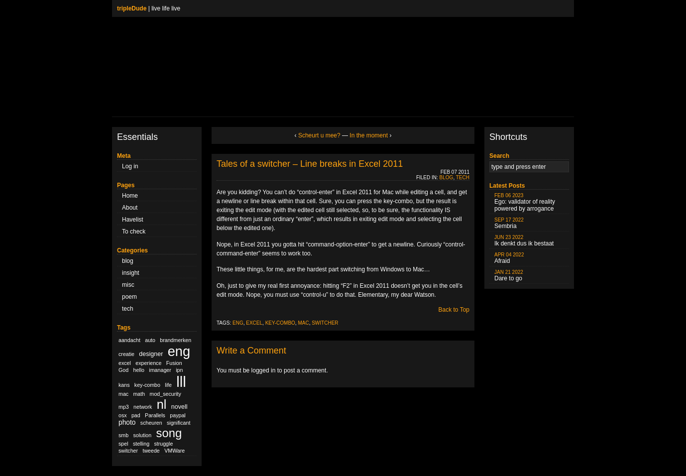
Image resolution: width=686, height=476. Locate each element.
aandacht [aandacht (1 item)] (129, 340)
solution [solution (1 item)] (142, 435)
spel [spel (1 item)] (123, 444)
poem (129, 296)
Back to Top (454, 309)
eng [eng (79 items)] (179, 351)
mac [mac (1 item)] (123, 394)
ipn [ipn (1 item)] (179, 370)
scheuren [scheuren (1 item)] (151, 423)
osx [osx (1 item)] (122, 415)
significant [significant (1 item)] (178, 423)
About (129, 207)
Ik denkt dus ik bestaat (524, 241)
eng (237, 323)
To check (133, 231)
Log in (130, 166)
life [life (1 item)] (168, 385)
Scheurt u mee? (319, 135)
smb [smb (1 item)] (123, 435)
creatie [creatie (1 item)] (126, 354)
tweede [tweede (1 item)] (150, 451)
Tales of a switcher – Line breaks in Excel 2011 (310, 164)
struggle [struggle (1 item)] (163, 444)
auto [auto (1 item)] (150, 340)
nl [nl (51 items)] (162, 404)
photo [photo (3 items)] (126, 422)
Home (130, 195)
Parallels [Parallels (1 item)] (155, 415)
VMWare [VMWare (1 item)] (174, 451)
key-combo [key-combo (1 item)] (147, 385)
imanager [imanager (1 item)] (160, 370)
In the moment (368, 135)
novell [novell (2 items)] (179, 406)
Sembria (509, 223)
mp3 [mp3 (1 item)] (123, 407)
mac (303, 323)
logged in (263, 370)
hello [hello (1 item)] (139, 370)
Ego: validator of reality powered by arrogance (524, 202)
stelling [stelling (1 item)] (141, 444)
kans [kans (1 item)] (124, 385)
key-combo (280, 323)
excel (254, 323)
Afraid (509, 258)
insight (130, 272)
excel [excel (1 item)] (124, 363)
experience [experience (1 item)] (148, 363)
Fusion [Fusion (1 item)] (174, 363)
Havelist (132, 219)
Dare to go (508, 275)
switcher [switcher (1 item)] (128, 451)
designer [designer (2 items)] (151, 354)
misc (128, 284)
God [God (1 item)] (123, 370)
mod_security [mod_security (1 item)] (165, 394)
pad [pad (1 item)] (135, 415)
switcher (325, 323)
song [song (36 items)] (169, 433)
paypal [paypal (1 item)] (177, 415)
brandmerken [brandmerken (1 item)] (175, 340)
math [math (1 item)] (139, 394)
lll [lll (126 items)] (181, 381)
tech (127, 308)
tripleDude (131, 8)
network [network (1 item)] (142, 407)
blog (127, 260)
